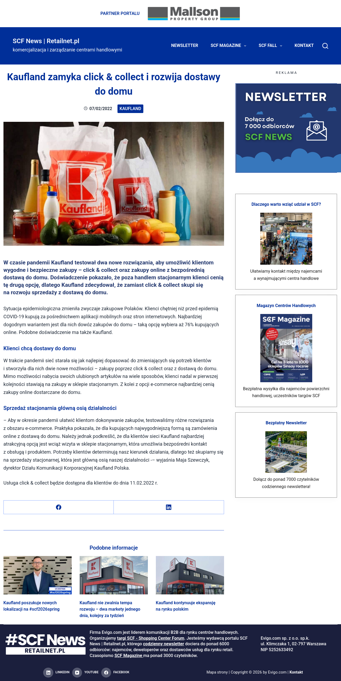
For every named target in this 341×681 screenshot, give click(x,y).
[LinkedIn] (169, 507)
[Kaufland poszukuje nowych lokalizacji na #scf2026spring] (37, 574)
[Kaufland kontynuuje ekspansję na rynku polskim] (190, 574)
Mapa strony (217, 672)
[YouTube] (85, 672)
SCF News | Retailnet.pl (46, 40)
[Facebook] (59, 507)
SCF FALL (271, 45)
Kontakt (304, 45)
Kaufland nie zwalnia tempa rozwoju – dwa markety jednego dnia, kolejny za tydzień (110, 609)
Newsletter (184, 45)
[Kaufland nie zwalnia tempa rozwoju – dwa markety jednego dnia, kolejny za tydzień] (114, 574)
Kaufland (130, 108)
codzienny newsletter (163, 643)
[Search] (325, 45)
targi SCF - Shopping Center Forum (150, 637)
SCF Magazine (229, 45)
